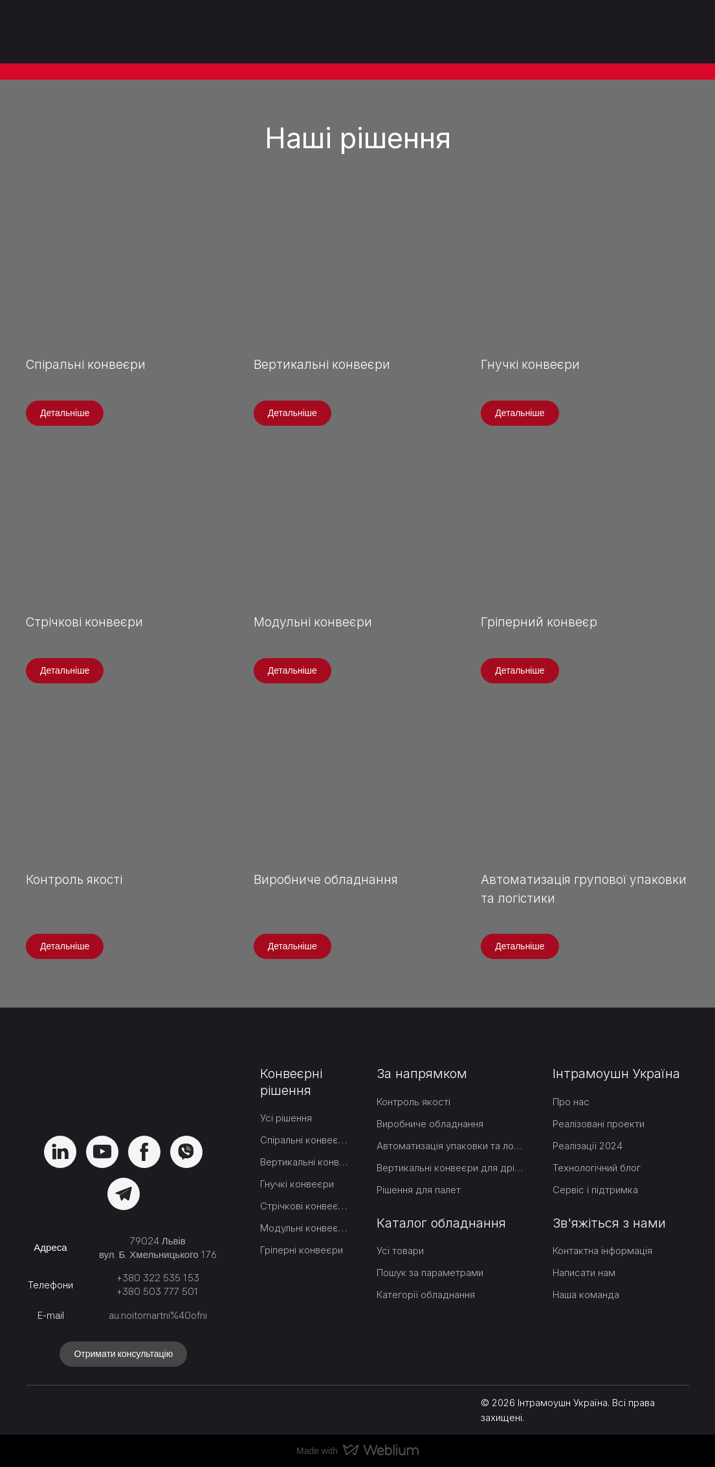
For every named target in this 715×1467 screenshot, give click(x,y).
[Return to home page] (89, 31)
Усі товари (400, 1250)
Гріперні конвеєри (301, 1250)
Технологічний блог (597, 1168)
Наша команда (586, 1294)
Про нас (571, 1102)
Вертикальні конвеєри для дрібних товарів (450, 1168)
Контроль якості (413, 1102)
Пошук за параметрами (430, 1272)
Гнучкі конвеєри (297, 1184)
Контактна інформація (602, 1250)
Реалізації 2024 (587, 1146)
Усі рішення (286, 1118)
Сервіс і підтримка (595, 1190)
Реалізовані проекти (598, 1124)
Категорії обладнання (426, 1294)
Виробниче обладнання (430, 1124)
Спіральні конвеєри (304, 1140)
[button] (65, 413)
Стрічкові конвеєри (304, 1206)
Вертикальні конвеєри (304, 1162)
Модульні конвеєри (304, 1228)
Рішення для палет (419, 1190)
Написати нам (584, 1272)
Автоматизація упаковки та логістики (450, 1146)
